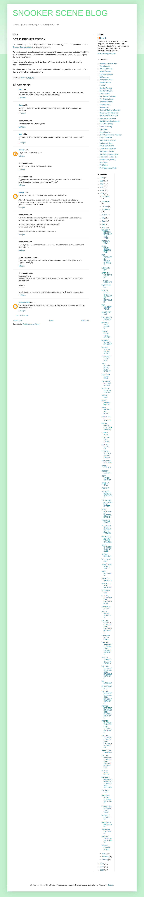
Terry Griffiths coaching (108, 140)
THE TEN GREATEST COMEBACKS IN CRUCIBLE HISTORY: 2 (107, 648)
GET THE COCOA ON (105, 447)
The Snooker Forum (107, 99)
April (104, 227)
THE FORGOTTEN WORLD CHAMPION (107, 260)
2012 (102, 184)
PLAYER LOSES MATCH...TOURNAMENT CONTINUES (107, 296)
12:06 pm (22, 311)
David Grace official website (110, 121)
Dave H (103, 38)
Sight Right (104, 162)
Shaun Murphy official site (109, 113)
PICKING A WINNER (106, 521)
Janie (21, 105)
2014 (102, 178)
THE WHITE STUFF (106, 607)
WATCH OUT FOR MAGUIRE (106, 585)
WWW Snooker (105, 72)
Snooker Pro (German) (108, 160)
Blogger (110, 885)
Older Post (85, 320)
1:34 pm (22, 185)
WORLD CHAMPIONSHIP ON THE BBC (106, 660)
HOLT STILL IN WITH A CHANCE (106, 390)
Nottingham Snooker (107, 151)
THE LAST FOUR (105, 791)
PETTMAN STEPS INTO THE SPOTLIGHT (107, 799)
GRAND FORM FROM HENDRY (106, 334)
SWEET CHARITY (106, 467)
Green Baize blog (106, 127)
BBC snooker (104, 77)
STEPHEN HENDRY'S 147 (107, 275)
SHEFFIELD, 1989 (106, 560)
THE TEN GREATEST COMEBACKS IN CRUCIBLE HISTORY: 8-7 (107, 741)
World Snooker (105, 66)
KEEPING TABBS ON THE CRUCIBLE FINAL (107, 599)
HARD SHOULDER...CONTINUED (106, 548)
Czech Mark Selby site (108, 149)
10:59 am (22, 98)
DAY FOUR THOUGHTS (107, 831)
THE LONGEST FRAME (106, 307)
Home (51, 320)
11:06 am (22, 295)
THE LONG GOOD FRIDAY (106, 637)
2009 (102, 194)
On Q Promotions (106, 138)
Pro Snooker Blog (106, 69)
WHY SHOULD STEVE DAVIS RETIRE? (106, 367)
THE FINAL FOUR (106, 242)
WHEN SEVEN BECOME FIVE (106, 249)
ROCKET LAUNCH (106, 472)
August (104, 215)
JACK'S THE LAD (106, 313)
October (105, 207)
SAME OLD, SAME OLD (107, 579)
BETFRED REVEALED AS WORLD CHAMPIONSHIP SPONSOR (107, 782)
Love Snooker (105, 94)
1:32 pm (22, 169)
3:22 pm (22, 207)
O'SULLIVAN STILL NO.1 (107, 462)
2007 (102, 867)
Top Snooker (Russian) (108, 96)
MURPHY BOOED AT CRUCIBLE (107, 342)
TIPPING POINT (105, 433)
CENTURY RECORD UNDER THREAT (106, 454)
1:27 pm (22, 156)
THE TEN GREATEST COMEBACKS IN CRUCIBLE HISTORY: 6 (107, 727)
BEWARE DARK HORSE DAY (105, 325)
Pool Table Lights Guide (108, 168)
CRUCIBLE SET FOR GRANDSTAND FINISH (107, 234)
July (103, 218)
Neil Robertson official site (109, 116)
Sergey (21, 150)
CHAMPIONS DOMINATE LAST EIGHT (107, 809)
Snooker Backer (105, 83)
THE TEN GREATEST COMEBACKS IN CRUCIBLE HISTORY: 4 (107, 697)
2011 (102, 187)
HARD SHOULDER (106, 573)
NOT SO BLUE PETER (105, 772)
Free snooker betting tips (108, 157)
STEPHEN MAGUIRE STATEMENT (107, 494)
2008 (102, 864)
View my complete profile (107, 54)
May (103, 224)
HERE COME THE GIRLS (107, 751)
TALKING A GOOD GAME (106, 376)
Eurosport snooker (106, 74)
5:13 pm (22, 266)
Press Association (106, 80)
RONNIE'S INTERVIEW (106, 817)
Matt (20, 89)
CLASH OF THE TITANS (106, 440)
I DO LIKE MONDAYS (107, 281)
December (105, 196)
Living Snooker (105, 132)
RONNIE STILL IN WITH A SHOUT (106, 350)
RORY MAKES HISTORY (106, 478)
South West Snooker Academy (111, 135)
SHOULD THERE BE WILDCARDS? (107, 839)
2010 (102, 190)
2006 (102, 870)
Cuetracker (104, 129)
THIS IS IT (105, 488)
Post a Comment (22, 316)
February (105, 856)
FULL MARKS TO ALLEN (107, 318)
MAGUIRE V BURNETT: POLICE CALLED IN (107, 539)
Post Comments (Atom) (31, 324)
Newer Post (17, 320)
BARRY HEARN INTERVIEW (106, 615)
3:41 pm (22, 250)
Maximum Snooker (106, 102)
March (104, 853)
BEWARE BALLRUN (106, 555)
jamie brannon (24, 302)
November (105, 201)
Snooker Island (105, 105)
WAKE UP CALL (105, 484)
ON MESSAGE (107, 682)
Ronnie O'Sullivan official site (110, 110)
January (105, 860)
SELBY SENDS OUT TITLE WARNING (107, 426)
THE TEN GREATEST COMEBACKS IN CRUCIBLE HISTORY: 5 (107, 712)
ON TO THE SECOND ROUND (106, 383)
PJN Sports (104, 165)
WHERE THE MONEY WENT (106, 566)
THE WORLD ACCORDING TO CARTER (107, 503)
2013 (102, 181)
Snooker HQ (104, 107)
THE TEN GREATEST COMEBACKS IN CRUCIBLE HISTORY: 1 (107, 626)
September (106, 210)
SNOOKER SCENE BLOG (60, 13)
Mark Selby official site (108, 118)
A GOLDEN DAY (106, 269)
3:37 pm (22, 235)
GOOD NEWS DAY (107, 687)
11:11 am (22, 113)
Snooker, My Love (106, 91)
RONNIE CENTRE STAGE (106, 847)
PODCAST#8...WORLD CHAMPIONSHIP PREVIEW (107, 529)
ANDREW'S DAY (106, 592)
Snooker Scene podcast (22, 47)
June (104, 221)
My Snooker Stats (106, 143)
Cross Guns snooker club (109, 154)
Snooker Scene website (108, 63)
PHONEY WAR (105, 396)
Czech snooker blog (107, 146)
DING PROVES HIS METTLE (106, 410)
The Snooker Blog (106, 124)
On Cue (102, 85)
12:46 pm (22, 127)
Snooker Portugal (106, 88)
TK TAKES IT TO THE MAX (106, 358)
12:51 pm (22, 143)
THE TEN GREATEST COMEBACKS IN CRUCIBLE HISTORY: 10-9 (107, 761)
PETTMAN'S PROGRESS (107, 824)
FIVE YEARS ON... (106, 286)
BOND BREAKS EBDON (106, 402)
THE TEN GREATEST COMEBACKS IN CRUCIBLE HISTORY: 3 (107, 672)
